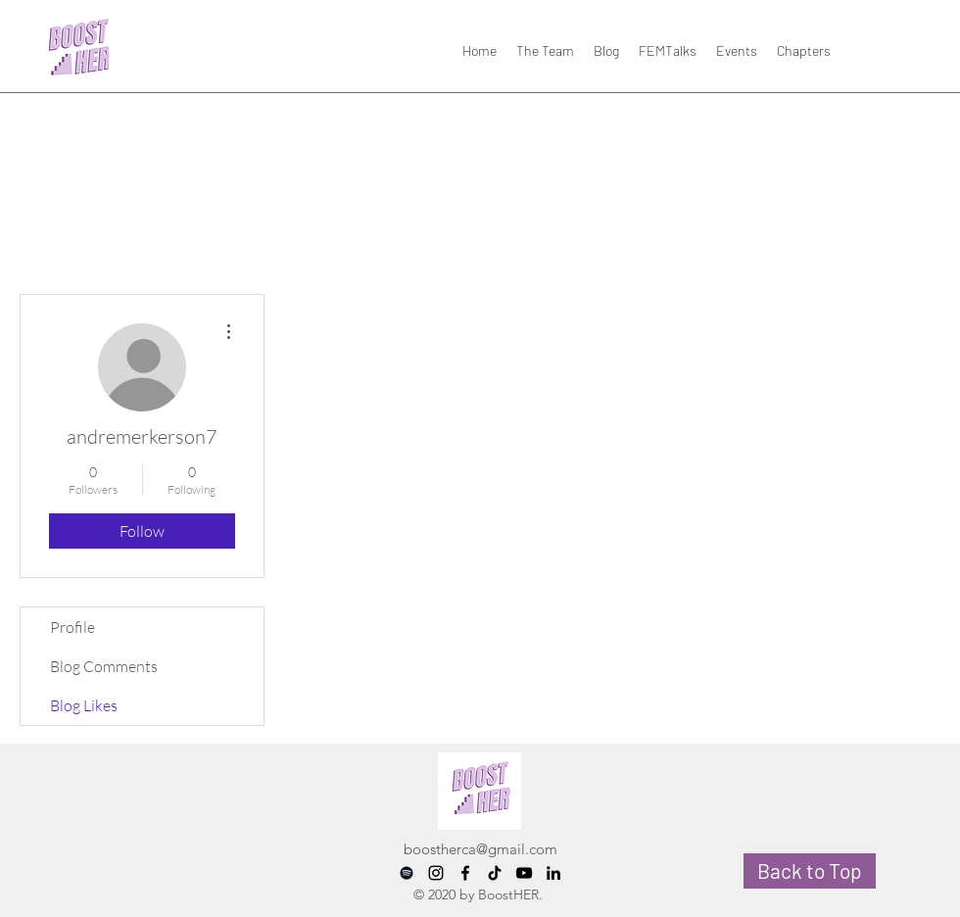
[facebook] (465, 873)
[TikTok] (494, 873)
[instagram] (436, 873)
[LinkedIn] (553, 873)
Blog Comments (104, 666)
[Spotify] (406, 873)
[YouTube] (524, 873)
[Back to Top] (810, 871)
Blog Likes (84, 705)
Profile (72, 627)
